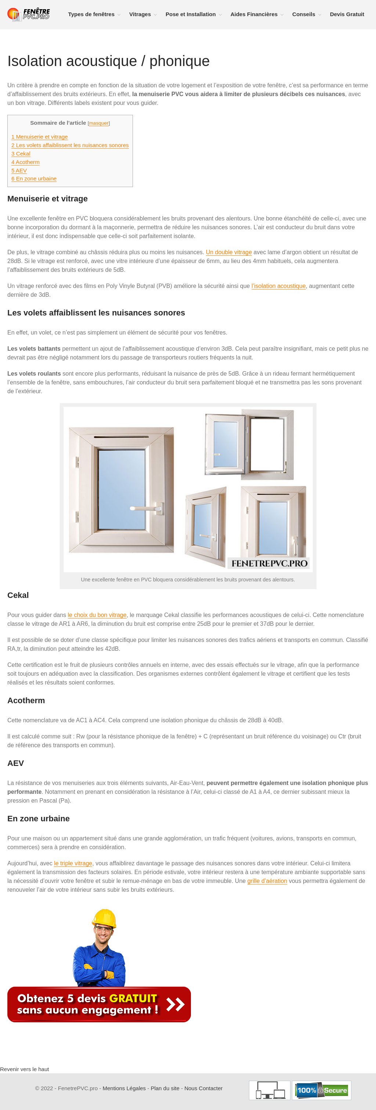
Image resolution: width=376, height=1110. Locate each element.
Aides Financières (254, 14)
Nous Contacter (203, 1088)
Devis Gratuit (347, 14)
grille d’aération (267, 881)
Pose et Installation (191, 14)
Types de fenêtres (91, 14)
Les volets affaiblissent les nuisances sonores (70, 145)
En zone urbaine (34, 178)
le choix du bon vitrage (97, 615)
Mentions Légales (124, 1088)
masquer (98, 123)
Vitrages (140, 14)
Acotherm (25, 162)
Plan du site (165, 1088)
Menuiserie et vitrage (39, 137)
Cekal (20, 153)
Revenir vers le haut (24, 1069)
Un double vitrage (229, 252)
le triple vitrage (73, 863)
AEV (19, 170)
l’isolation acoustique (279, 286)
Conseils (303, 14)
